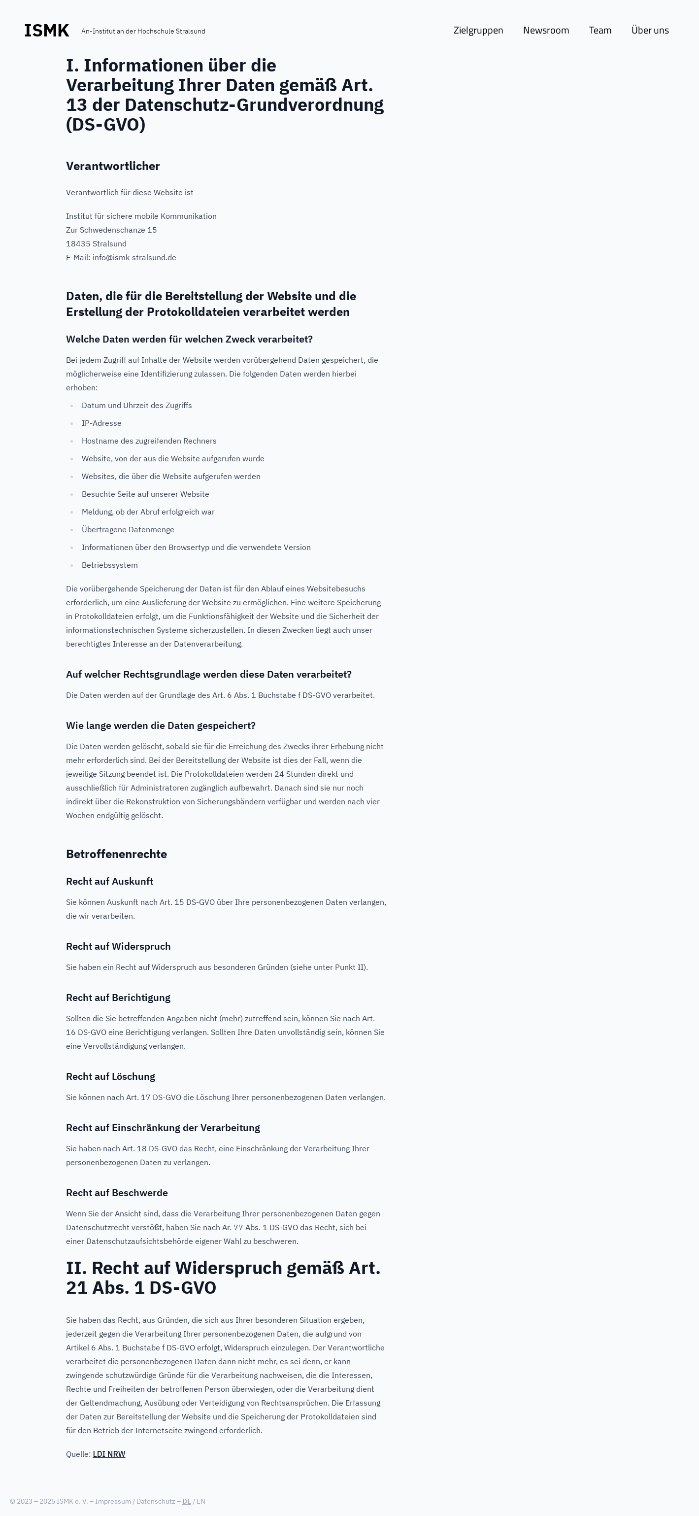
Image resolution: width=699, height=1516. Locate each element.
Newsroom (546, 29)
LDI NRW (109, 1454)
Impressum (113, 1501)
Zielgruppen (478, 29)
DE (186, 1501)
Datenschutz (155, 1501)
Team (600, 29)
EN (201, 1501)
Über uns (650, 29)
